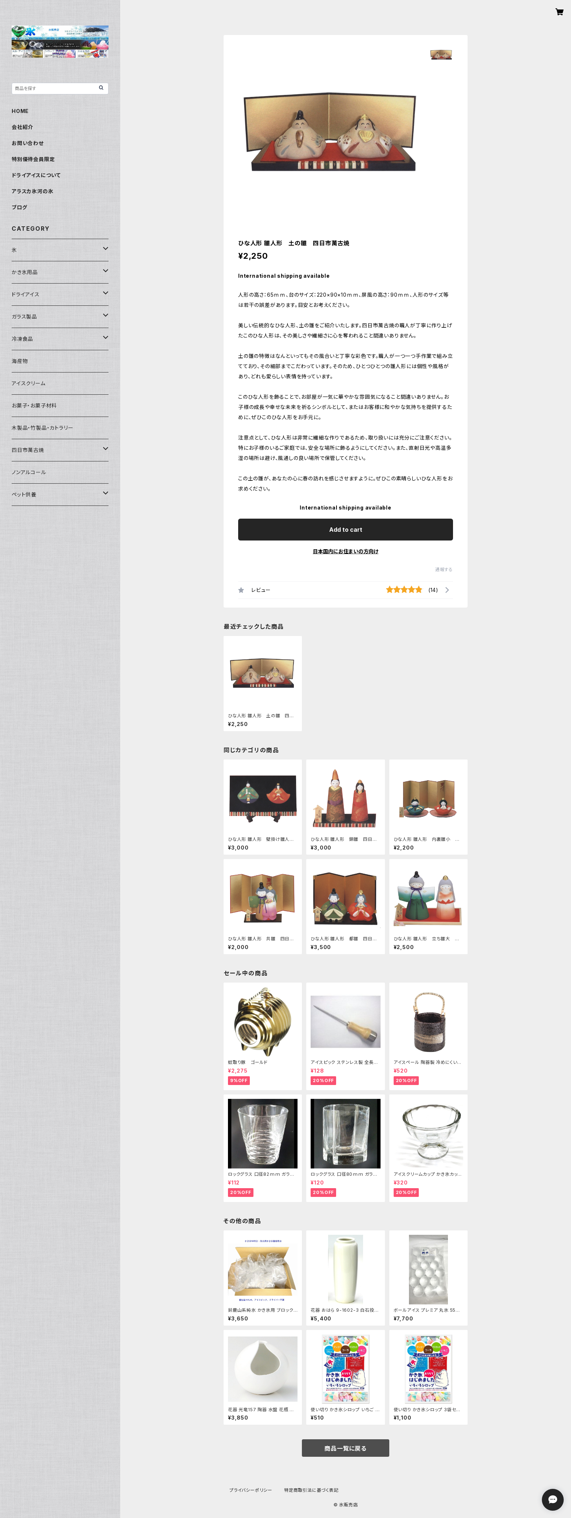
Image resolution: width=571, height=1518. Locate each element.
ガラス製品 (24, 316)
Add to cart (345, 529)
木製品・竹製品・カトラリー (42, 428)
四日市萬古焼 (28, 450)
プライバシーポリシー (250, 1490)
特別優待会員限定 (33, 159)
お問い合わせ (28, 143)
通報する (444, 569)
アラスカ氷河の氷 (32, 191)
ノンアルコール (29, 472)
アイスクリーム (29, 383)
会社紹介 (22, 127)
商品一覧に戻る (345, 1448)
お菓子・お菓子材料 (34, 405)
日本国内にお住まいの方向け (345, 551)
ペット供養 (24, 494)
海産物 (20, 361)
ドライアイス (26, 294)
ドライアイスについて (36, 175)
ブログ (19, 207)
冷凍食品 (22, 339)
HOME (20, 111)
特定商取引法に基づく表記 (311, 1490)
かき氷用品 (25, 272)
